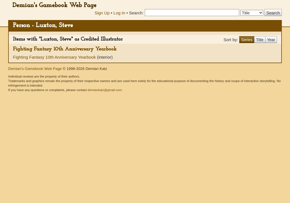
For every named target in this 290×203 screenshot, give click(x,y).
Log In (119, 12)
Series (246, 39)
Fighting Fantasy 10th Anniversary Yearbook (65, 49)
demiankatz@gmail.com (104, 90)
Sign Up (102, 12)
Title (259, 39)
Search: (136, 12)
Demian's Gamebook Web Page (54, 5)
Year (271, 39)
